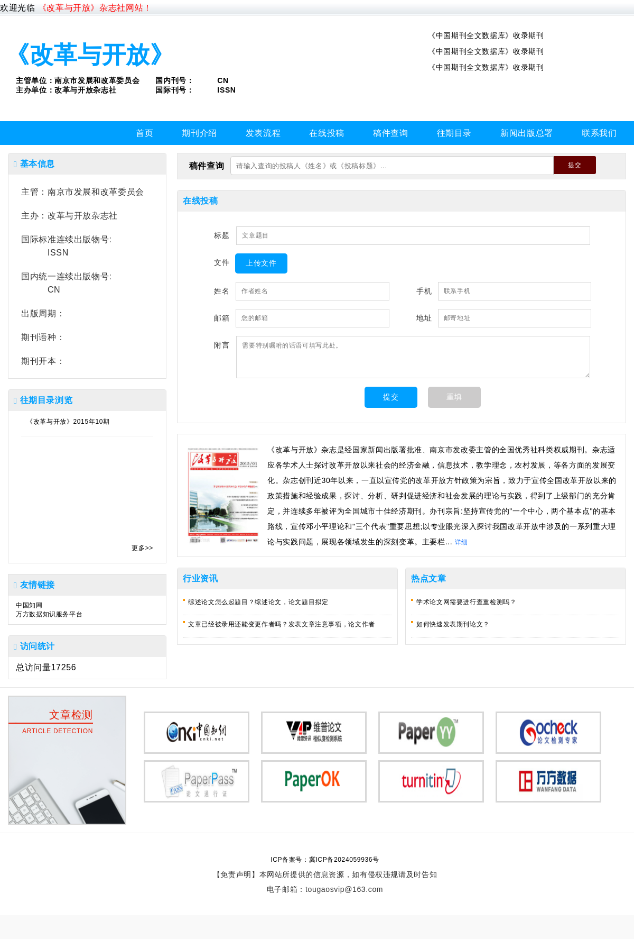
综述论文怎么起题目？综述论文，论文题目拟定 (258, 602)
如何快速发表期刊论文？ (453, 624)
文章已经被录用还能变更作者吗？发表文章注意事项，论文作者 (281, 624)
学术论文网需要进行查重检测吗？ (466, 602)
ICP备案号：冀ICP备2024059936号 (325, 859)
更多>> (142, 548)
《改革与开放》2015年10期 (68, 421)
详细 (461, 542)
